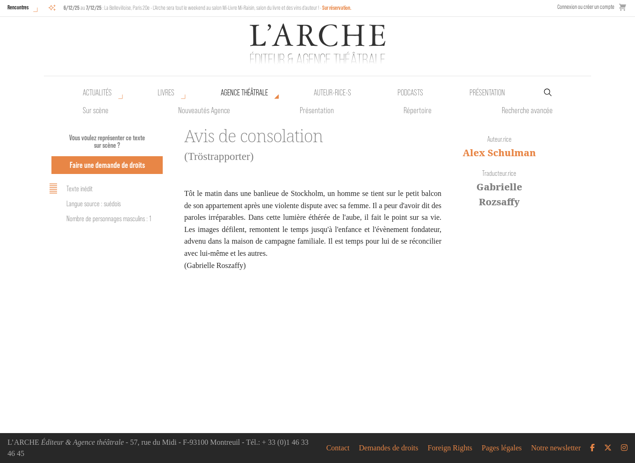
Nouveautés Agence (204, 110)
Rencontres (18, 7)
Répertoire (418, 110)
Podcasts (410, 92)
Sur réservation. (337, 7)
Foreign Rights (450, 448)
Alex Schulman (499, 152)
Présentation (317, 110)
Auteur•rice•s (332, 92)
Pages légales (502, 448)
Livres (166, 92)
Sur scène (95, 110)
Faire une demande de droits (107, 165)
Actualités (97, 92)
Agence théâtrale (244, 92)
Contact (338, 448)
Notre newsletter (556, 448)
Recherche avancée (527, 110)
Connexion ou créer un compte (585, 6)
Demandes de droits (388, 448)
